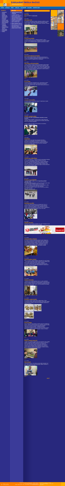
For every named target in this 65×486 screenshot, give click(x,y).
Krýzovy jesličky (28, 322)
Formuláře (4, 19)
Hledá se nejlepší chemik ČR (30, 340)
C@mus (46, 482)
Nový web (26, 14)
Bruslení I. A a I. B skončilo (30, 179)
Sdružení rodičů (5, 20)
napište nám (36, 7)
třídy (12, 7)
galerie (29, 7)
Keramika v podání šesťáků (30, 299)
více (25, 16)
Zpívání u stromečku (29, 279)
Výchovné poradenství (4, 25)
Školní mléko (4, 29)
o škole (7, 7)
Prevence (4, 23)
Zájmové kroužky (5, 21)
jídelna (17, 7)
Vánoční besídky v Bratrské (30, 238)
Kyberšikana (27, 138)
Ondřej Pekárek (45, 483)
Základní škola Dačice (15, 0)
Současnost (4, 12)
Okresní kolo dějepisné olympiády (32, 55)
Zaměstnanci (4, 30)
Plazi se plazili (27, 362)
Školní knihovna (5, 22)
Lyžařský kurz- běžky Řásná (30, 158)
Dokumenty (4, 17)
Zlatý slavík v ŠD (28, 20)
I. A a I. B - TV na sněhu (29, 99)
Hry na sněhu (27, 81)
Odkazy (3, 31)
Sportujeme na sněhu (29, 203)
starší (48, 378)
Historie (3, 13)
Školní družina (5, 16)
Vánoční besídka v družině (30, 259)
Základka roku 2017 (28, 222)
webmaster (42, 484)
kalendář (23, 7)
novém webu (34, 15)
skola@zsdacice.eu (35, 484)
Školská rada (4, 15)
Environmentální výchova (5, 27)
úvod (2, 7)
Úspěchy (3, 14)
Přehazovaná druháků (29, 38)
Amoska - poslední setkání (30, 116)
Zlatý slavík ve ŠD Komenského (31, 63)
